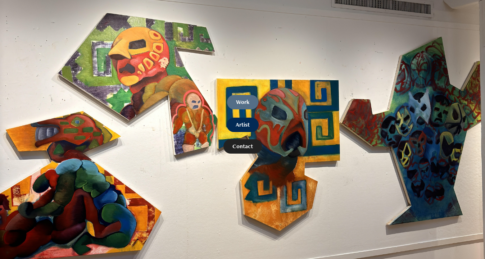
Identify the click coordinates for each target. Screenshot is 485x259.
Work (242, 102)
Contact (242, 146)
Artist (243, 124)
